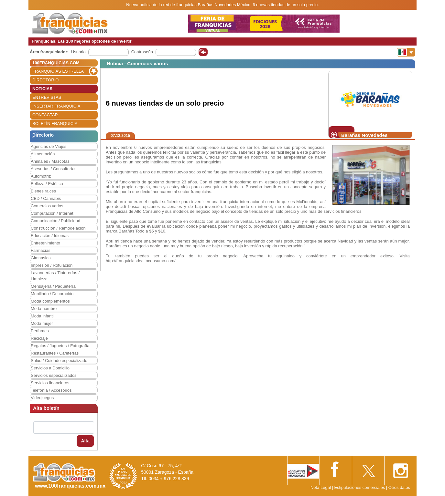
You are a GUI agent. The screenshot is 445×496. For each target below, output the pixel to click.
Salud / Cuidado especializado (59, 360)
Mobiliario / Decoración (52, 293)
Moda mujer (42, 323)
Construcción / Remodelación (58, 228)
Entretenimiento (45, 243)
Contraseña (142, 51)
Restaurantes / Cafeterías (55, 353)
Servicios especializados (54, 375)
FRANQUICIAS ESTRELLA (58, 71)
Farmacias (40, 250)
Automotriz (41, 176)
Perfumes (40, 330)
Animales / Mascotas (50, 161)
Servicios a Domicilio (50, 368)
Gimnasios (40, 257)
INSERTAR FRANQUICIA (56, 106)
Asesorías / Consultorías (54, 168)
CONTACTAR (45, 114)
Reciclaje (39, 338)
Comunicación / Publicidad (55, 220)
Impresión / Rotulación (51, 265)
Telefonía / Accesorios (51, 390)
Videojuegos (42, 397)
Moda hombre (44, 308)
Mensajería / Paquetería (53, 286)
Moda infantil (43, 316)
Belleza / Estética (47, 183)
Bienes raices (43, 191)
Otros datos (399, 487)
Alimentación (43, 153)
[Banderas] (406, 52)
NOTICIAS (42, 88)
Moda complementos (50, 301)
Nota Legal (320, 487)
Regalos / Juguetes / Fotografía (60, 345)
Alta (85, 440)
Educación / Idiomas (50, 235)
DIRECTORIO (45, 80)
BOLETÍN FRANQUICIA (54, 123)
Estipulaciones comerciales (360, 487)
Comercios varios (47, 205)
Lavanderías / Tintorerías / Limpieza (55, 275)
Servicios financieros (50, 382)
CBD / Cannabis (46, 198)
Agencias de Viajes (48, 146)
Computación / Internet (52, 213)
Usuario (78, 51)
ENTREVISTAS (46, 97)
